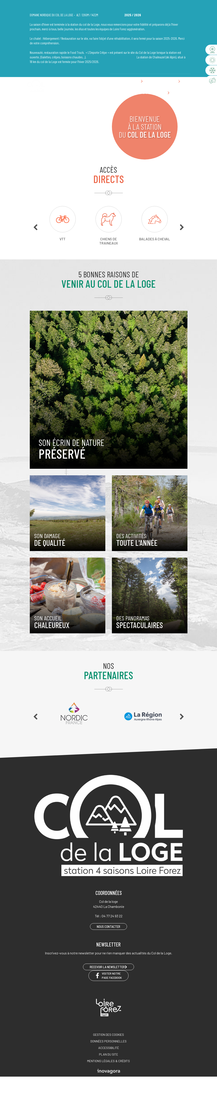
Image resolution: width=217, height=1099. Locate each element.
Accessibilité (108, 1048)
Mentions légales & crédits (108, 1061)
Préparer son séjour (141, 92)
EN (120, 80)
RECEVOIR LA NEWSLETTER (108, 967)
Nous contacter (173, 80)
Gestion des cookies (108, 1034)
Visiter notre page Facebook (108, 975)
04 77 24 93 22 (146, 80)
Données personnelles (108, 1041)
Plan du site (108, 1054)
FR (114, 80)
